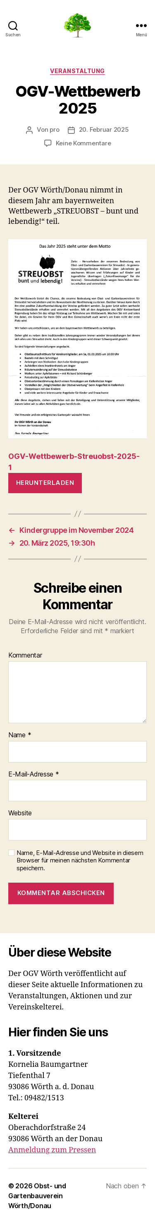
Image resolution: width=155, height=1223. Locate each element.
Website (20, 813)
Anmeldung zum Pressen (52, 1150)
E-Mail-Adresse (33, 774)
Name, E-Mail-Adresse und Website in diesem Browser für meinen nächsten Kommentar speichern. (80, 860)
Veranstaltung (77, 70)
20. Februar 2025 (104, 129)
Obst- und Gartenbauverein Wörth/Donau (37, 1196)
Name (19, 735)
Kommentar (25, 655)
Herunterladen (45, 483)
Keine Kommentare (83, 143)
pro (54, 129)
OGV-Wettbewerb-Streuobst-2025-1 (74, 462)
